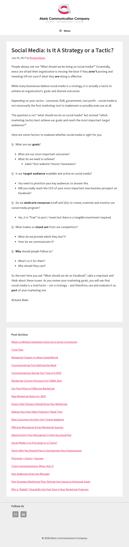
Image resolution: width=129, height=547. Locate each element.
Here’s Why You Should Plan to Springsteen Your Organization (46, 450)
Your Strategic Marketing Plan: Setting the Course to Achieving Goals (50, 481)
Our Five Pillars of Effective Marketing (33, 388)
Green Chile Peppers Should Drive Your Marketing (39, 404)
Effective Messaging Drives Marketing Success (37, 427)
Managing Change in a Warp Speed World (34, 357)
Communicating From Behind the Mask (33, 365)
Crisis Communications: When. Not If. (32, 466)
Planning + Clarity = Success (27, 458)
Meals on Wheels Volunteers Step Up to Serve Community (44, 342)
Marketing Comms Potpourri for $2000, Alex (36, 380)
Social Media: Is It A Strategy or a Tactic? (34, 442)
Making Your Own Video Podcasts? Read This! (36, 411)
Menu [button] (67, 30)
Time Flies (17, 349)
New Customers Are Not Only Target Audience (37, 419)
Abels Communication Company (64, 13)
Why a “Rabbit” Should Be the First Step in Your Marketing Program (50, 489)
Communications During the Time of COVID (36, 373)
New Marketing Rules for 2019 (28, 396)
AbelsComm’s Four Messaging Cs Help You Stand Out (41, 435)
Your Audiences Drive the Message (30, 473)
